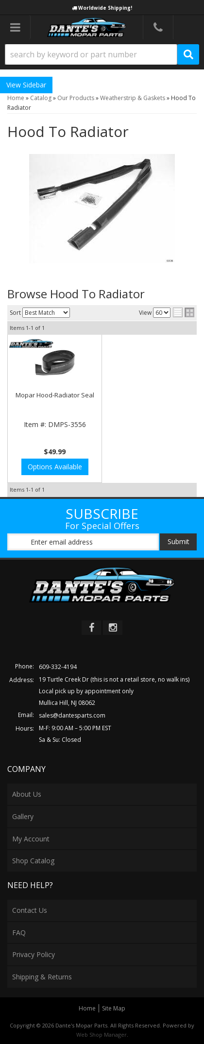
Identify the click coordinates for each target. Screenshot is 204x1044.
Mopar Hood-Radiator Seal (55, 395)
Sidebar (34, 84)
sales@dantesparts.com (72, 715)
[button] (102, 54)
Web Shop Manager (101, 1034)
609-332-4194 (58, 667)
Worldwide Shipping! (105, 7)
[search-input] (91, 54)
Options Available (55, 466)
